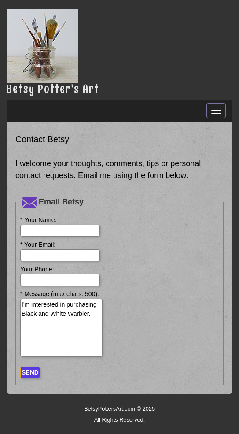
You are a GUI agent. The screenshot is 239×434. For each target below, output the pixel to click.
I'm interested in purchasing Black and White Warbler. (61, 328)
